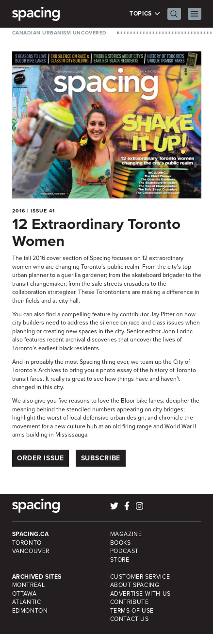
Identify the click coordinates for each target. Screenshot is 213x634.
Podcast (124, 551)
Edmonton (30, 610)
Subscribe (100, 458)
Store (120, 559)
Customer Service (140, 576)
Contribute (129, 602)
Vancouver (31, 551)
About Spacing (135, 585)
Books (120, 542)
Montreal (28, 585)
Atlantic (26, 602)
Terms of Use (132, 610)
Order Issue (40, 458)
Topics (145, 14)
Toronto (27, 542)
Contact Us (129, 619)
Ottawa (24, 593)
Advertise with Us (140, 593)
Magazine (126, 534)
